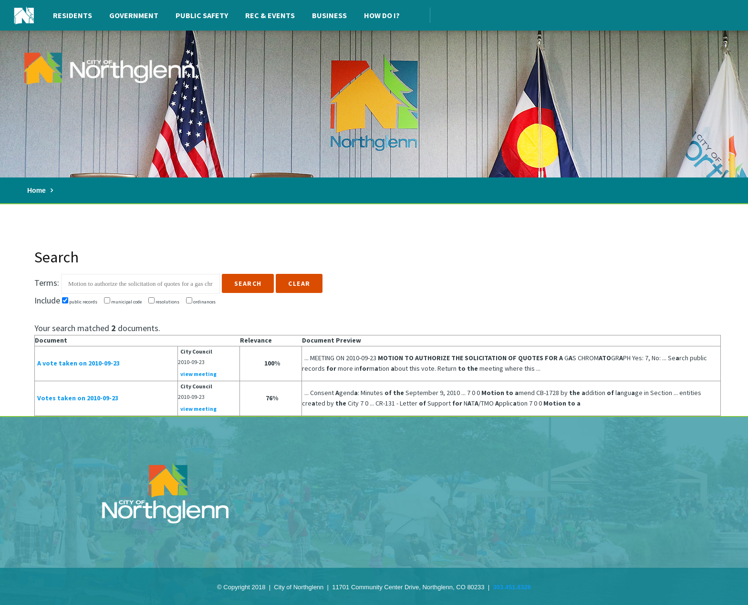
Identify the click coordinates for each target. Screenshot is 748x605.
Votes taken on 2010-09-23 (77, 398)
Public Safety (202, 15)
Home (36, 190)
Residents (72, 15)
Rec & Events (270, 15)
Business (329, 15)
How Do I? (382, 15)
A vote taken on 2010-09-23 (78, 363)
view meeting (198, 373)
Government (133, 15)
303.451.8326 (512, 587)
